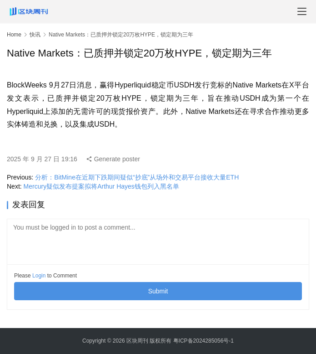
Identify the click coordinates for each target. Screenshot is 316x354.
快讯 (35, 34)
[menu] (301, 11)
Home (14, 34)
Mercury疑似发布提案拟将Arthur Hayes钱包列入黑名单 (101, 186)
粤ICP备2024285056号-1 (203, 341)
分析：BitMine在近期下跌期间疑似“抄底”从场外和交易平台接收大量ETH (137, 177)
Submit (158, 291)
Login (38, 275)
